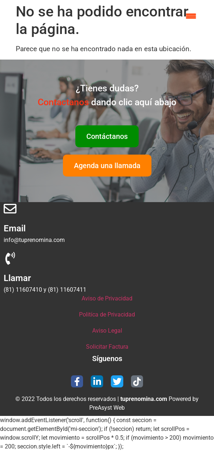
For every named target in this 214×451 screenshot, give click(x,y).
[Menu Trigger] (191, 16)
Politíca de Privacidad (107, 314)
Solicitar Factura (107, 346)
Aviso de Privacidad (107, 298)
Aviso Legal (107, 330)
